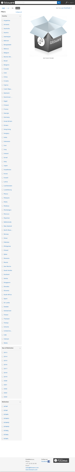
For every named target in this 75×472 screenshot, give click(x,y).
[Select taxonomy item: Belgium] (2, 52)
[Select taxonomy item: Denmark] (2, 93)
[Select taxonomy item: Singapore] (2, 282)
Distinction (5, 402)
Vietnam (6, 339)
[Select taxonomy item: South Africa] (2, 294)
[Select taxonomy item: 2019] (2, 376)
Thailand (6, 319)
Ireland (6, 153)
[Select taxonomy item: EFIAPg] (2, 430)
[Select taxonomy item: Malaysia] (2, 197)
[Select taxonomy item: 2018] (2, 372)
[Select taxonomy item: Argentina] (2, 20)
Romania (6, 258)
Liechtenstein (8, 186)
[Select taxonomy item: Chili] (2, 72)
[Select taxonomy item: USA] (2, 334)
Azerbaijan (7, 36)
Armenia (6, 24)
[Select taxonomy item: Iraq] (2, 149)
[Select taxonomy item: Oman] (2, 238)
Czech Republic (8, 89)
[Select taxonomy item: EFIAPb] (2, 414)
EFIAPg (6, 430)
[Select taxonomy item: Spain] (2, 298)
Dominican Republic (8, 97)
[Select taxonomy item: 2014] (2, 356)
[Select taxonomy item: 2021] (2, 384)
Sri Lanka (7, 302)
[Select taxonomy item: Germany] (2, 117)
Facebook (45, 461)
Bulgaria (6, 65)
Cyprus (6, 85)
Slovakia (6, 286)
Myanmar (7, 218)
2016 (5, 364)
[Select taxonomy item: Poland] (2, 250)
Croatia (6, 81)
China (6, 77)
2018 (5, 372)
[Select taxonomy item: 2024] (2, 396)
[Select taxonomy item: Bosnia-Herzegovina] (2, 56)
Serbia (6, 278)
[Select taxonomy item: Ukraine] (2, 326)
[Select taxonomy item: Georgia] (2, 113)
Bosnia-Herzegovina (8, 57)
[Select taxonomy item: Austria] (2, 32)
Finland (6, 105)
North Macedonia (8, 230)
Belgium (6, 53)
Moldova (6, 206)
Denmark (6, 93)
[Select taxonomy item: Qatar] (2, 254)
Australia (7, 28)
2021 (5, 385)
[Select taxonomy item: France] (2, 109)
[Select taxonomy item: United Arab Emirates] (2, 330)
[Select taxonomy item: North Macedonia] (2, 230)
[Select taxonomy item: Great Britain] (2, 121)
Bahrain (6, 40)
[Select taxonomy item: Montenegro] (2, 209)
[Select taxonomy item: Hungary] (2, 133)
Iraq (5, 149)
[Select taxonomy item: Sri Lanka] (2, 302)
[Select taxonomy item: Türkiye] (2, 322)
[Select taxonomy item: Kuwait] (2, 177)
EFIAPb (6, 414)
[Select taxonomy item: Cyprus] (2, 85)
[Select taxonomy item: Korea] (2, 173)
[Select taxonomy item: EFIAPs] (2, 438)
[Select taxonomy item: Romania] (2, 258)
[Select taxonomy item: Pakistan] (2, 242)
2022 (5, 389)
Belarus (6, 49)
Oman (6, 238)
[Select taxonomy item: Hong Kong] (2, 129)
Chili (5, 73)
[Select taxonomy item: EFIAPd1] (2, 418)
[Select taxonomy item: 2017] (2, 368)
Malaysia (6, 198)
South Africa (8, 294)
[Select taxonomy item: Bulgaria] (2, 64)
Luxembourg (8, 190)
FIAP (3, 8)
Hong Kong (7, 129)
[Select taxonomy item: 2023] (2, 392)
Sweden (6, 307)
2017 (5, 368)
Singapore (7, 282)
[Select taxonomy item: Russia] (2, 262)
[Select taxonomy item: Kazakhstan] (2, 169)
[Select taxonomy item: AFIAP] (2, 406)
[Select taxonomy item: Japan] (2, 165)
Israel (6, 157)
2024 (5, 397)
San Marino (7, 266)
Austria (6, 32)
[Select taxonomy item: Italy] (2, 161)
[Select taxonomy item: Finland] (2, 105)
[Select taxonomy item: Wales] (2, 343)
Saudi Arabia (8, 270)
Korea (6, 174)
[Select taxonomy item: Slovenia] (2, 290)
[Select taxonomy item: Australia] (2, 28)
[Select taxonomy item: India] (2, 137)
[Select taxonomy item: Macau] (2, 193)
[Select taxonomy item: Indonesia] (2, 141)
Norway (6, 234)
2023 (5, 393)
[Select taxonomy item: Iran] (2, 145)
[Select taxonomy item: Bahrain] (2, 40)
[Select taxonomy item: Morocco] (2, 214)
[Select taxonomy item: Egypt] (2, 101)
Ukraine (6, 327)
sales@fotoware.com (32, 467)
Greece (6, 125)
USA (5, 335)
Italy (5, 161)
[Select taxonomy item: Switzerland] (2, 310)
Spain (5, 298)
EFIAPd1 (6, 418)
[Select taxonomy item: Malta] (2, 201)
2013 (5, 352)
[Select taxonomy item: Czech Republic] (2, 89)
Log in (72, 2)
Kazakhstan (7, 169)
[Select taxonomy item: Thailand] (2, 318)
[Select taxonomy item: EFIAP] (2, 410)
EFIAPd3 (6, 426)
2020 (5, 381)
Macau (6, 194)
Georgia (6, 113)
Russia (6, 262)
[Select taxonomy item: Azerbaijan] (2, 36)
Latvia (6, 182)
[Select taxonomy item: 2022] (2, 388)
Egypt (5, 101)
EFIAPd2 (6, 422)
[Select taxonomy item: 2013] (2, 352)
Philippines (7, 246)
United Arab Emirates (8, 331)
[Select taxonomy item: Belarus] (2, 48)
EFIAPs (6, 438)
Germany (7, 117)
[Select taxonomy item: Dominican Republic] (2, 97)
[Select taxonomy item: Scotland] (2, 274)
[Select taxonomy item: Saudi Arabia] (2, 270)
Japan (6, 165)
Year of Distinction (7, 348)
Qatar (5, 254)
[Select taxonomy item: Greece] (2, 125)
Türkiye (6, 323)
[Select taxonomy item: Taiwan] (2, 314)
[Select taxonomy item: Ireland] (2, 153)
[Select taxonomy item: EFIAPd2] (2, 422)
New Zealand (8, 226)
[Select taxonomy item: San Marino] (2, 266)
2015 (5, 360)
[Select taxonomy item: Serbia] (2, 278)
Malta (5, 202)
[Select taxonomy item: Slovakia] (2, 286)
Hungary (6, 133)
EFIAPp (6, 434)
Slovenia (6, 290)
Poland (6, 250)
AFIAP (6, 406)
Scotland (6, 274)
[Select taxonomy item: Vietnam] (2, 338)
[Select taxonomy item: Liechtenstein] (2, 185)
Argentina (7, 20)
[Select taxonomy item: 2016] (2, 364)
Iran (5, 145)
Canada (6, 69)
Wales (6, 343)
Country (4, 16)
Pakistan (6, 242)
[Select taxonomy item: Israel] (2, 157)
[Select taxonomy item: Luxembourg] (2, 189)
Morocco (6, 214)
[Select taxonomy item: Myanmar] (2, 218)
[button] (59, 2)
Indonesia (7, 141)
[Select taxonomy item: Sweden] (2, 306)
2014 (5, 356)
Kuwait (6, 178)
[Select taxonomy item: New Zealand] (2, 226)
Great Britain (8, 121)
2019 (5, 377)
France (6, 109)
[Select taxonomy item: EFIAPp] (2, 434)
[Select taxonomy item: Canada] (2, 68)
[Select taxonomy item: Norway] (2, 234)
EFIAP (6, 410)
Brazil (6, 61)
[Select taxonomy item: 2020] (2, 380)
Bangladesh (7, 45)
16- (12, 8)
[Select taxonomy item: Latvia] (2, 181)
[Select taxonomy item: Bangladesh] (2, 44)
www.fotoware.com (31, 470)
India (5, 137)
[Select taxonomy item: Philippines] (2, 246)
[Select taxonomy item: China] (2, 76)
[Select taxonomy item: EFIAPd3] (2, 426)
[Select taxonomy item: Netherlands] (2, 222)
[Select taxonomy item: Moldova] (2, 205)
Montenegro (7, 210)
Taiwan (6, 315)
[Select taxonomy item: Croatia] (2, 81)
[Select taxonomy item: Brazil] (2, 60)
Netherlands (7, 222)
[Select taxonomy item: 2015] (2, 360)
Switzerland (7, 311)
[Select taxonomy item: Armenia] (2, 24)
